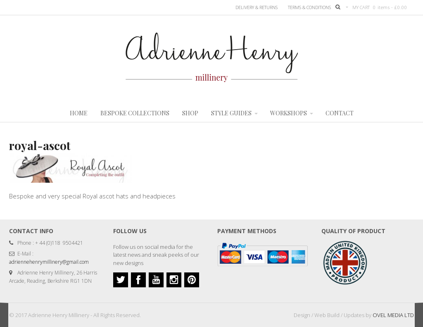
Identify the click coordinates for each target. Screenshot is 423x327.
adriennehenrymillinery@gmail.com (49, 261)
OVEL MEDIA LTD (393, 315)
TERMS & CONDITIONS (309, 7)
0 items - (390, 7)
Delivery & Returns (256, 7)
